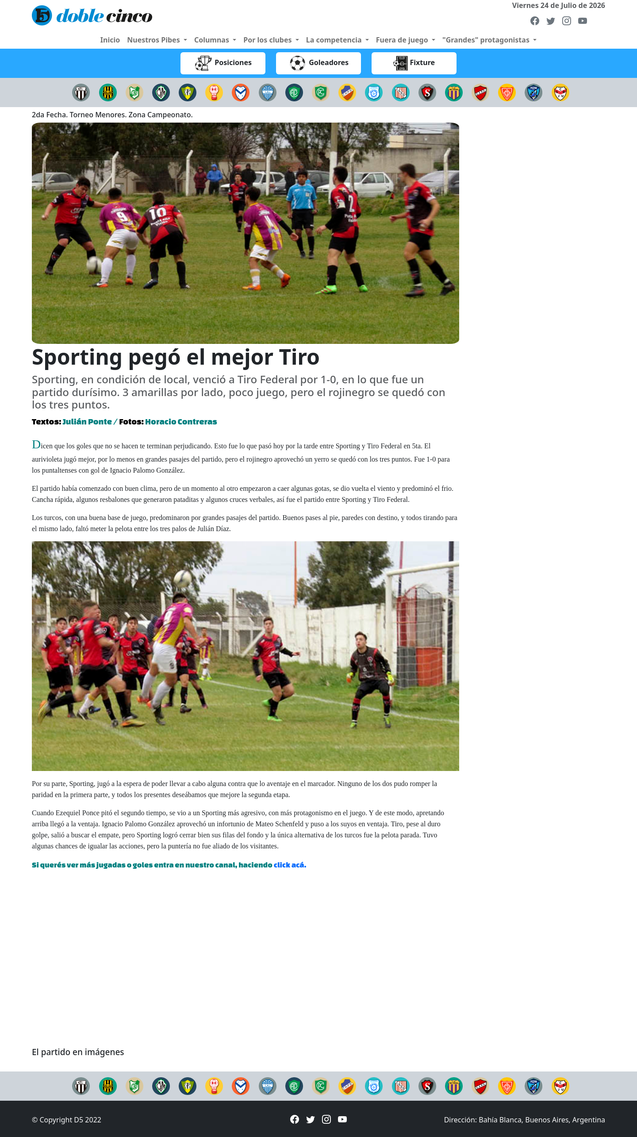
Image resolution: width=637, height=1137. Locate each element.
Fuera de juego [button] (403, 40)
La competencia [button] (335, 40)
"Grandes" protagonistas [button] (486, 40)
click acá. (290, 864)
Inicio (110, 40)
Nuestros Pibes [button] (154, 40)
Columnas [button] (212, 40)
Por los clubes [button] (268, 40)
